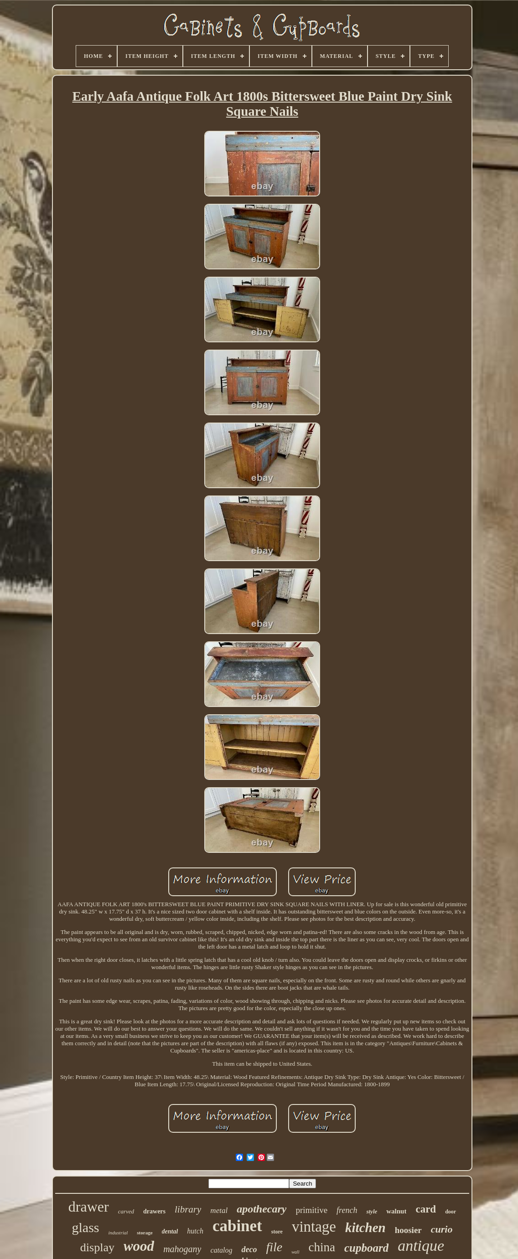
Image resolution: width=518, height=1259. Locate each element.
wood (139, 1246)
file (274, 1247)
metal (219, 1210)
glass (85, 1227)
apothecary (261, 1209)
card (425, 1209)
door (450, 1211)
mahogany (182, 1249)
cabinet (237, 1226)
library (188, 1209)
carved (126, 1211)
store (277, 1231)
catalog (221, 1250)
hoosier (408, 1230)
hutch (195, 1231)
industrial (118, 1232)
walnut (396, 1211)
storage (144, 1232)
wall (295, 1251)
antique (421, 1245)
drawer (88, 1206)
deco (249, 1249)
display (97, 1247)
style (371, 1211)
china (321, 1247)
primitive (311, 1210)
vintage (314, 1226)
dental (170, 1231)
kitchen (365, 1227)
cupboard (366, 1248)
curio (442, 1229)
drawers (154, 1211)
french (347, 1210)
